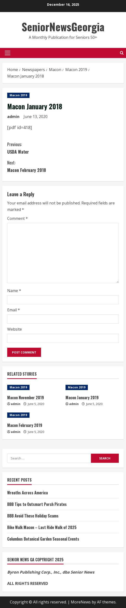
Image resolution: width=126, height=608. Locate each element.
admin (13, 116)
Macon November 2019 (25, 397)
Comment (17, 218)
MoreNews (81, 602)
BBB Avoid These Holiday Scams (33, 516)
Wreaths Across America (27, 493)
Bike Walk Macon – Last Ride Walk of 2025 (42, 527)
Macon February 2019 (24, 425)
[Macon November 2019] (34, 387)
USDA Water (63, 148)
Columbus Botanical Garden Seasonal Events (43, 539)
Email (13, 310)
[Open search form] (122, 53)
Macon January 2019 (82, 397)
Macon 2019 (18, 95)
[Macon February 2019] (34, 415)
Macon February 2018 (63, 166)
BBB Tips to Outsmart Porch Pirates (37, 504)
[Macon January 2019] (92, 387)
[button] (7, 53)
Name (14, 290)
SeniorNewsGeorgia (63, 26)
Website (14, 329)
